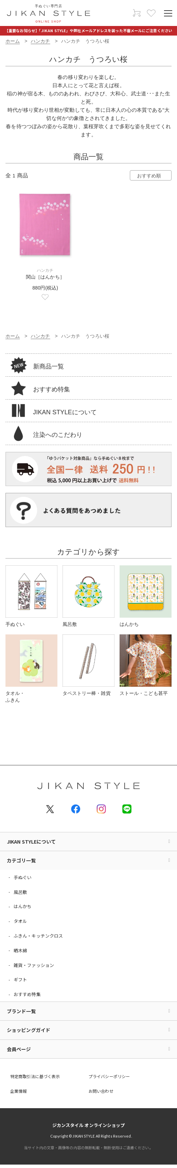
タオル (20, 921)
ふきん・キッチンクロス (38, 935)
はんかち (22, 906)
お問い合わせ (100, 1091)
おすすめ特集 (27, 994)
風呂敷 (20, 892)
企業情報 (18, 1091)
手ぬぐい (22, 877)
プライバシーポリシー (109, 1076)
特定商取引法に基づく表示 (35, 1076)
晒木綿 (20, 950)
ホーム (12, 41)
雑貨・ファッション (34, 965)
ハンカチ (40, 41)
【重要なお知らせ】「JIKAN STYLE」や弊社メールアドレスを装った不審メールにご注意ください (88, 30)
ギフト (20, 979)
